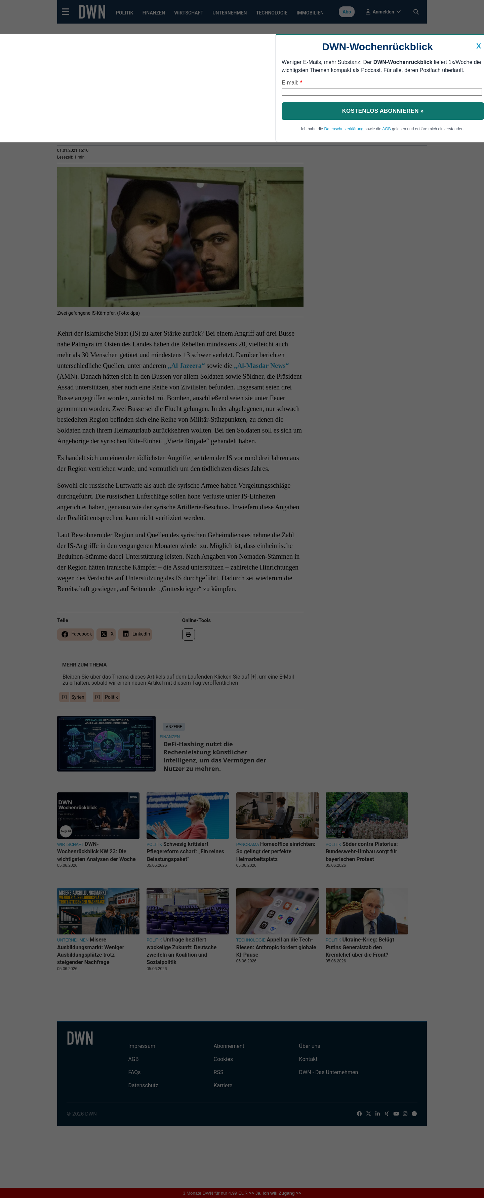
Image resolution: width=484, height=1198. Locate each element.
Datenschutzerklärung (344, 129)
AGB (386, 129)
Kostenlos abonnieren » (383, 111)
